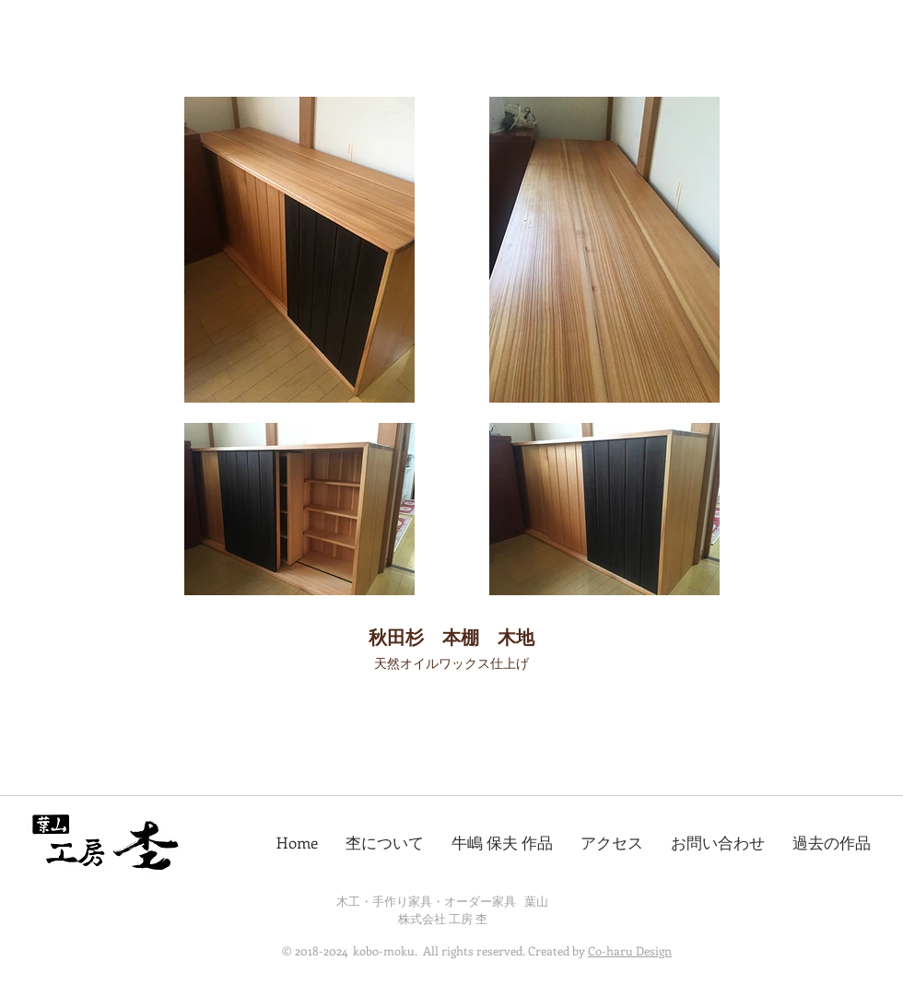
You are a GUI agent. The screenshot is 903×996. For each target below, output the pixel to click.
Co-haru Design (630, 950)
